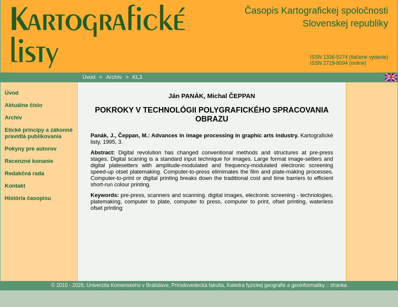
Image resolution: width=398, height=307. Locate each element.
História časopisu (28, 198)
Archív (114, 77)
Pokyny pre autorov (30, 148)
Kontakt (15, 185)
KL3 (137, 77)
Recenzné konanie (29, 161)
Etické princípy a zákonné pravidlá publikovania (39, 133)
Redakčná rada (24, 173)
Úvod (89, 77)
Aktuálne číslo (23, 105)
